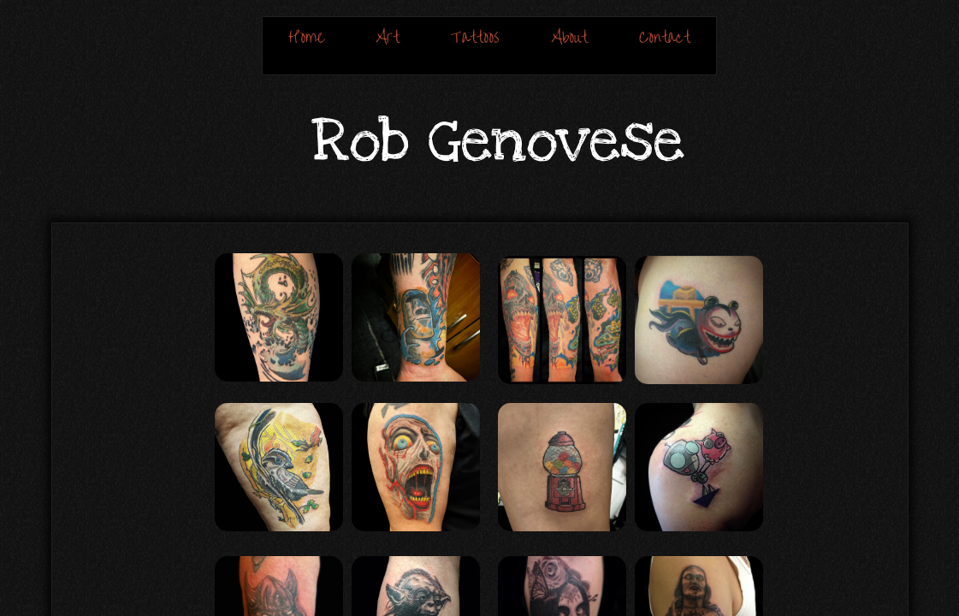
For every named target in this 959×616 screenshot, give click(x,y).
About (569, 37)
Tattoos (475, 37)
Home (306, 37)
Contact (664, 37)
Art (388, 37)
